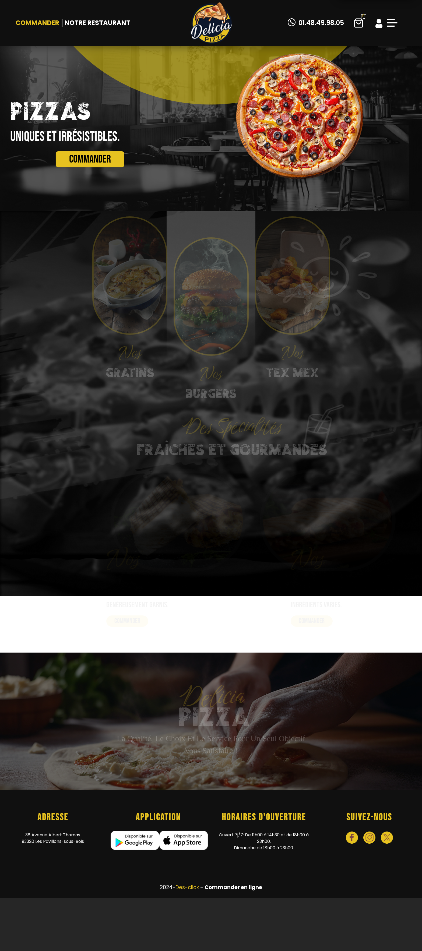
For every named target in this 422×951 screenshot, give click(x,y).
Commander (37, 22)
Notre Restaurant (97, 22)
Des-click (187, 887)
